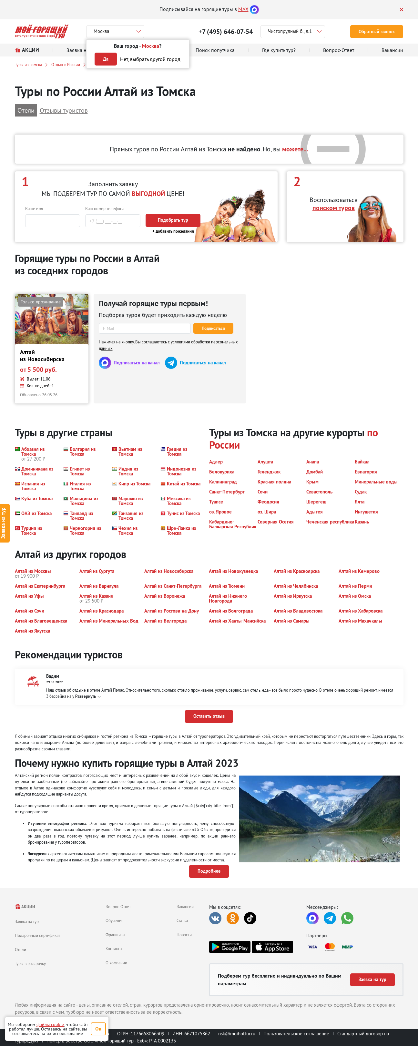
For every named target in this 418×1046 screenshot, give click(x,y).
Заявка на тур (27, 921)
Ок (98, 1028)
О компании (116, 962)
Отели (20, 949)
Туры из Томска (28, 64)
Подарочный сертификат (37, 935)
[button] (35, 454)
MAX (243, 9)
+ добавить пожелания (173, 231)
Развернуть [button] (85, 696)
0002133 (167, 1041)
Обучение (115, 920)
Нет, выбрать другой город (150, 59)
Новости (184, 934)
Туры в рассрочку (30, 963)
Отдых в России (65, 64)
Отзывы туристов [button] (64, 110)
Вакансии (185, 906)
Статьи (182, 920)
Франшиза (115, 934)
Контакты (114, 948)
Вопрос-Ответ (118, 906)
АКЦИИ (25, 906)
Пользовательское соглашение (296, 1034)
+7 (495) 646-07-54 (226, 31)
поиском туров (333, 208)
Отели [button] (26, 110)
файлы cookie (50, 1024)
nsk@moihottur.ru (237, 1034)
